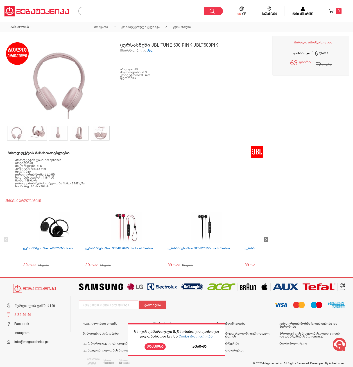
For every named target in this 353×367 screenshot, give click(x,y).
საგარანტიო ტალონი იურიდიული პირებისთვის (242, 335)
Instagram (21, 333)
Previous (6, 239)
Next (266, 239)
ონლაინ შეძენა (226, 343)
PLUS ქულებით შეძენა (100, 323)
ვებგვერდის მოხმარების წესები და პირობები (308, 325)
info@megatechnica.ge (31, 342)
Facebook (21, 324)
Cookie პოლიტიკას (196, 336)
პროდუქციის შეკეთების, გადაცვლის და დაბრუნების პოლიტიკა (309, 335)
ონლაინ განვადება (230, 323)
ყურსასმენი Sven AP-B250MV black (48, 248)
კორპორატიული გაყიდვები (106, 343)
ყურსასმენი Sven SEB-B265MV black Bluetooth (199, 248)
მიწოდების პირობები (101, 333)
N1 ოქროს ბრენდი (229, 350)
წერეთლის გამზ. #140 (34, 306)
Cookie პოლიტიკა (293, 343)
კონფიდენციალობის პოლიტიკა (109, 350)
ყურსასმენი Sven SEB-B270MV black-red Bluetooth (120, 248)
